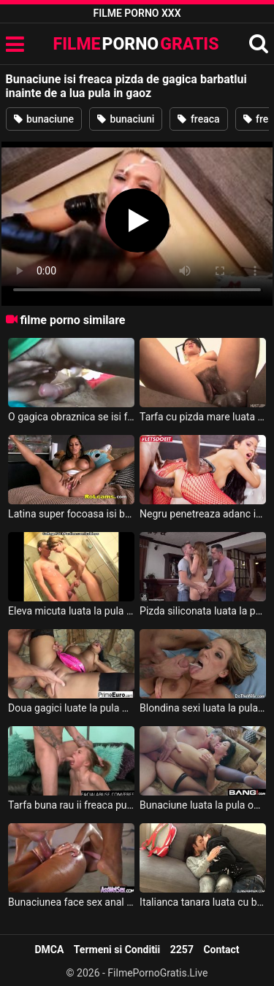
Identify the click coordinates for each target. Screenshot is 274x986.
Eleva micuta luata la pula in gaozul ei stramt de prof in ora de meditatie (71, 611)
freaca (198, 119)
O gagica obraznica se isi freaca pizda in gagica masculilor (71, 417)
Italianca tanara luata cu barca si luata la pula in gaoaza (203, 902)
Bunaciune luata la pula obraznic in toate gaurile (203, 805)
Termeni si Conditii (117, 949)
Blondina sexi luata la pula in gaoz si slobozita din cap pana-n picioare (203, 708)
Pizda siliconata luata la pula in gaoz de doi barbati (203, 611)
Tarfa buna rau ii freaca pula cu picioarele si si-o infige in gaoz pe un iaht (71, 805)
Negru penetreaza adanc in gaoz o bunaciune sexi (203, 514)
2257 (182, 949)
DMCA (49, 949)
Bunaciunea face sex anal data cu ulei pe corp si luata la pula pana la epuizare (71, 902)
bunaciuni (126, 119)
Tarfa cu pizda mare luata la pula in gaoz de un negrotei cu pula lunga (203, 417)
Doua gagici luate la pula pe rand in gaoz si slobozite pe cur (71, 708)
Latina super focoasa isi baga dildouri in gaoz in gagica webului (71, 514)
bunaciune (44, 119)
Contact (221, 949)
